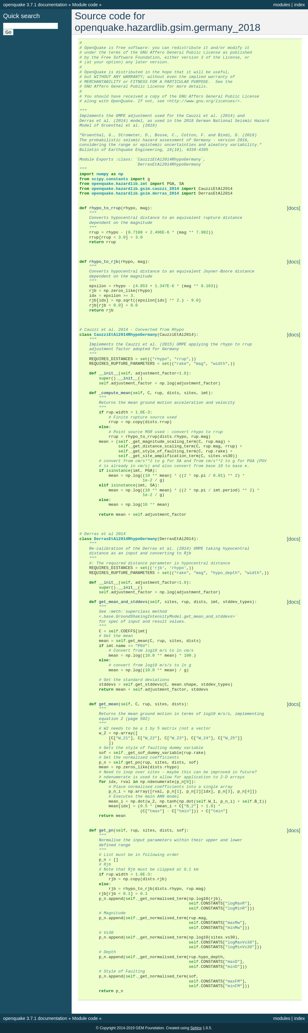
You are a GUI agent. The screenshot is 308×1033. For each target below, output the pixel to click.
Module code (85, 4)
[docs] (293, 208)
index (299, 4)
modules (281, 4)
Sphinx (196, 1028)
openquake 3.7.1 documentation (35, 4)
